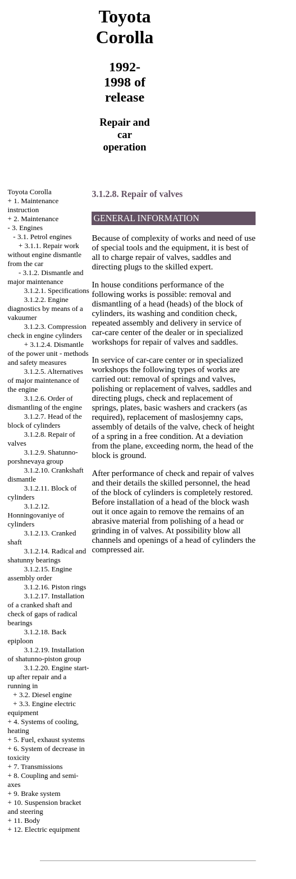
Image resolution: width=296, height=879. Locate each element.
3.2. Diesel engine (45, 694)
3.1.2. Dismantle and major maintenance (46, 277)
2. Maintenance (35, 218)
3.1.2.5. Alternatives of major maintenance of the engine (45, 380)
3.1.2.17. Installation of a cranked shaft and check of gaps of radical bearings (46, 609)
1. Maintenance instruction (33, 205)
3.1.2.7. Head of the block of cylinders (45, 420)
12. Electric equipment (46, 829)
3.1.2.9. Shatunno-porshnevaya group (43, 456)
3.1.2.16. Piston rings (55, 587)
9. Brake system (36, 793)
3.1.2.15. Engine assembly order (40, 573)
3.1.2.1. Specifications (56, 290)
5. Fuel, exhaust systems (49, 739)
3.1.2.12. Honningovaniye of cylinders (36, 515)
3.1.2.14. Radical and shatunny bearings (47, 555)
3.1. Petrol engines (44, 236)
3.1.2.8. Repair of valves (137, 194)
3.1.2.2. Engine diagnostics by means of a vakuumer (45, 308)
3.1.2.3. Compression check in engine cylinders (47, 331)
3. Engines (27, 227)
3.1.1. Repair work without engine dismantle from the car (44, 254)
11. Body (26, 820)
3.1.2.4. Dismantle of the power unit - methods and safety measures (48, 353)
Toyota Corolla (30, 191)
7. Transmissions (37, 766)
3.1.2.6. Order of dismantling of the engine (45, 402)
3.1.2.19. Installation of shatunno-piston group (46, 654)
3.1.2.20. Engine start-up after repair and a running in (48, 676)
